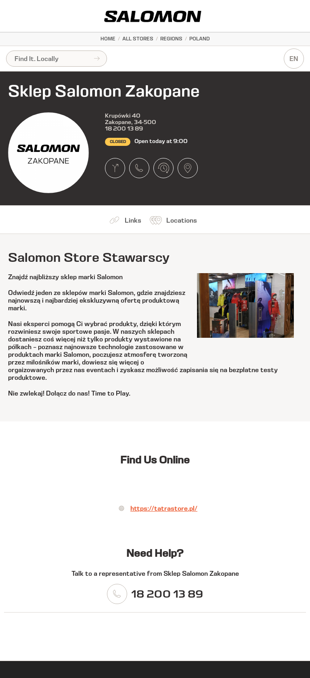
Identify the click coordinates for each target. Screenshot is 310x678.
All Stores (137, 38)
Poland (199, 38)
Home (108, 38)
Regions (171, 38)
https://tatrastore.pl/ (163, 508)
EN (293, 58)
